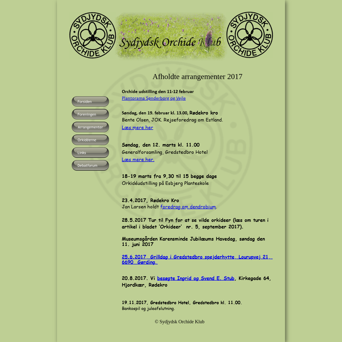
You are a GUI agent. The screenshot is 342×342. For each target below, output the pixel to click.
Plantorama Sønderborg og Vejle (154, 98)
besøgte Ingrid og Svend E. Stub (195, 277)
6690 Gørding (138, 261)
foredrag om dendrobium (188, 206)
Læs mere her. (138, 159)
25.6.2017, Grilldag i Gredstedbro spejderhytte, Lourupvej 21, (197, 256)
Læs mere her (137, 127)
